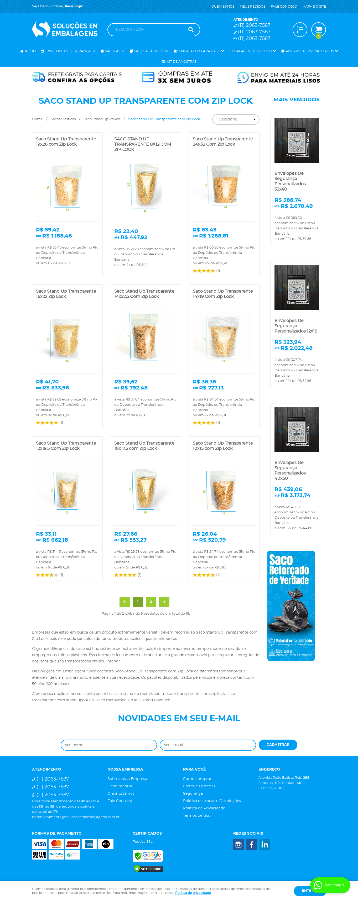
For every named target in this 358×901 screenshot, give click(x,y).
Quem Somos (222, 6)
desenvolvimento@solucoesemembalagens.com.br (76, 817)
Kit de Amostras (181, 61)
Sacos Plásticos (149, 51)
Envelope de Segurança (68, 51)
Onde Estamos (120, 793)
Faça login (74, 6)
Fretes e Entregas (199, 786)
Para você (194, 769)
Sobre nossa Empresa (127, 779)
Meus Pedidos (252, 6)
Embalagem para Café (199, 51)
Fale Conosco (284, 6)
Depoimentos (120, 786)
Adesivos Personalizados (310, 51)
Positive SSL (143, 842)
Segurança (193, 793)
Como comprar (197, 779)
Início (30, 51)
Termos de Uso (196, 816)
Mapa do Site (314, 6)
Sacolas (112, 51)
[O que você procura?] (191, 29)
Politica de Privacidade (204, 808)
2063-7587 (254, 25)
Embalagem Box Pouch (250, 51)
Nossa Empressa (125, 769)
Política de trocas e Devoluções (212, 801)
